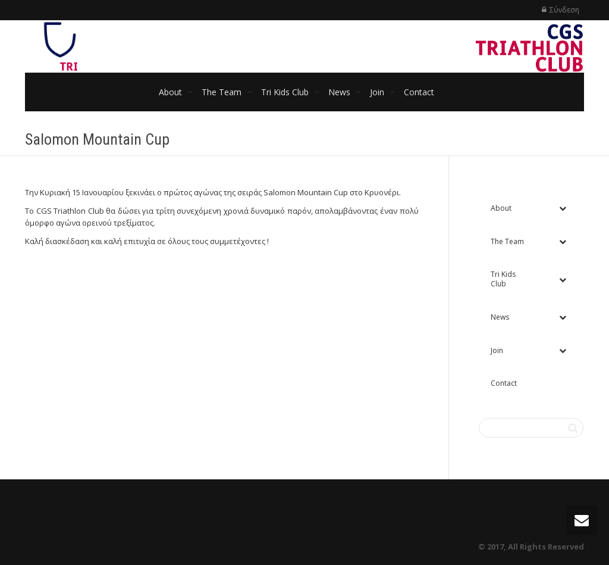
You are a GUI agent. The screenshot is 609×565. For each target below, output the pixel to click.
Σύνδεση (564, 10)
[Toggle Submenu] (562, 208)
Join (378, 92)
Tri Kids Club (286, 92)
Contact (419, 92)
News (340, 92)
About (171, 92)
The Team (223, 92)
